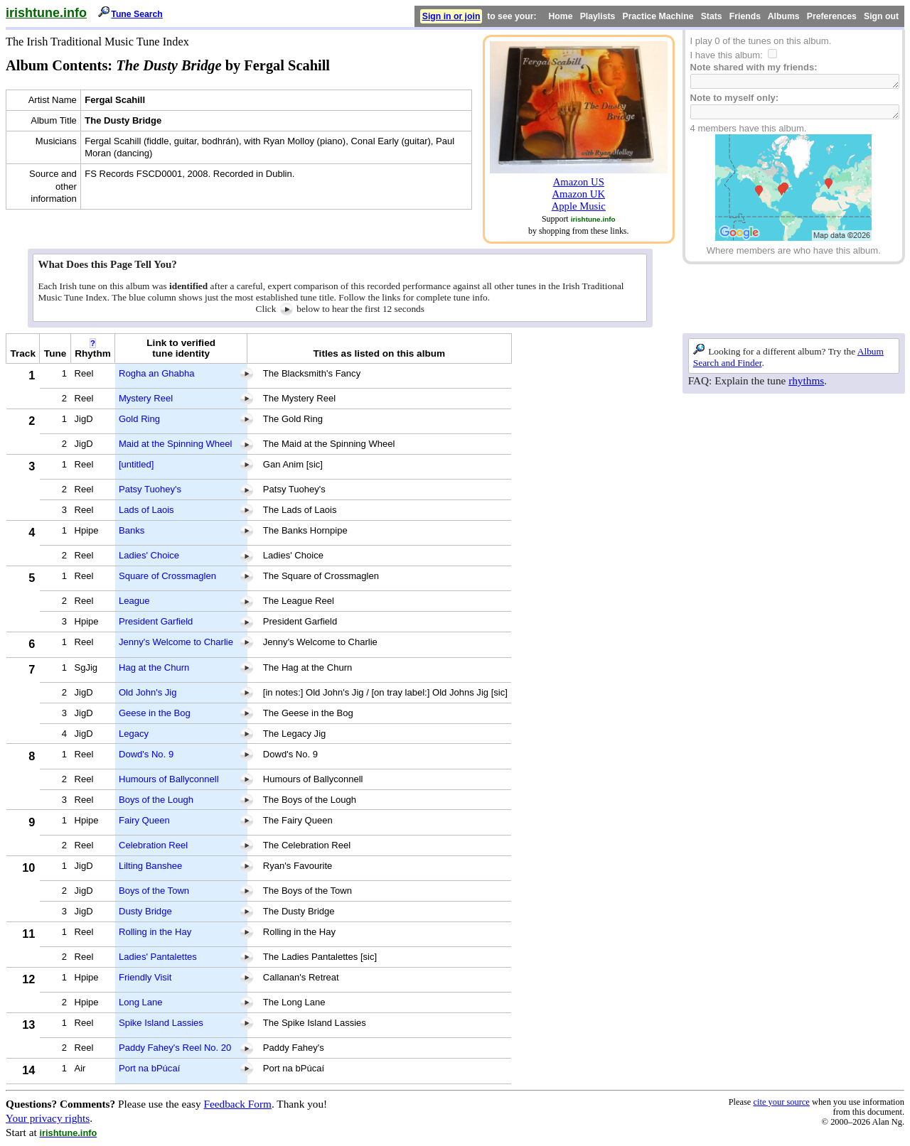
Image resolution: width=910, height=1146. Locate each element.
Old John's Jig (148, 692)
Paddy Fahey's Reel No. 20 (175, 1047)
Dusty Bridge (145, 911)
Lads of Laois (146, 509)
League (134, 600)
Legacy (134, 733)
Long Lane (141, 1002)
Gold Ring (139, 418)
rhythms (806, 380)
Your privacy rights (48, 1118)
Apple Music (579, 206)
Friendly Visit (145, 977)
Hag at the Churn (154, 667)
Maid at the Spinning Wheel (175, 443)
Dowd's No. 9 (146, 754)
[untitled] (136, 464)
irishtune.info (46, 13)
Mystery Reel (146, 398)
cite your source (781, 1102)
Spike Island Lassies (161, 1022)
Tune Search (137, 14)
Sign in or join (451, 16)
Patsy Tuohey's (150, 489)
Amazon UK (578, 194)
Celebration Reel (153, 845)
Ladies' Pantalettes (158, 956)
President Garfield (156, 621)
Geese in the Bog (155, 713)
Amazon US (578, 182)
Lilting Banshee (150, 865)
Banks (131, 530)
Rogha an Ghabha (157, 373)
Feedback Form (237, 1104)
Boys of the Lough (156, 799)
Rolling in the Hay (155, 931)
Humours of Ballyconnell (169, 779)
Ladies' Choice (149, 555)
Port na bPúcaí (149, 1068)
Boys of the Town (154, 890)
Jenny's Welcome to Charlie (176, 642)
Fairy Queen (144, 820)
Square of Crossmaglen (167, 576)
